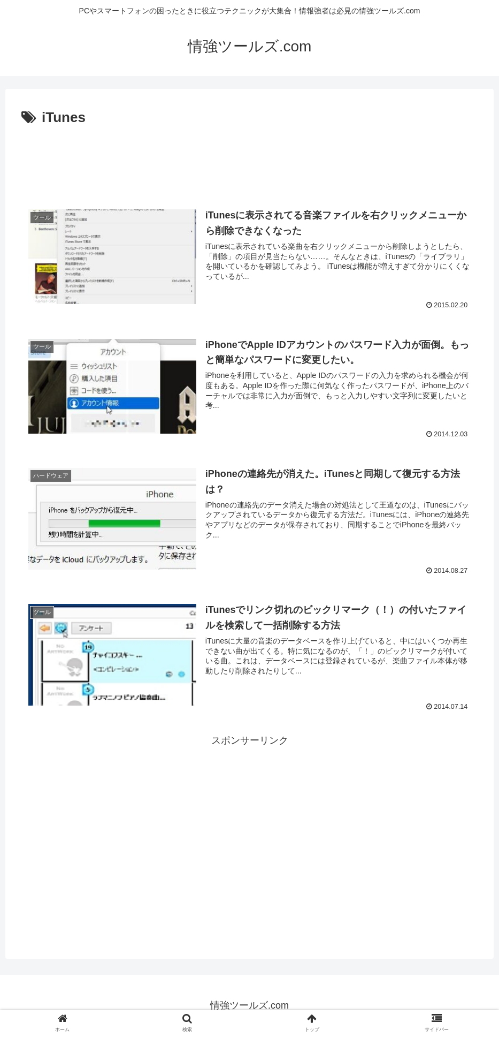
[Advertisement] (249, 159)
